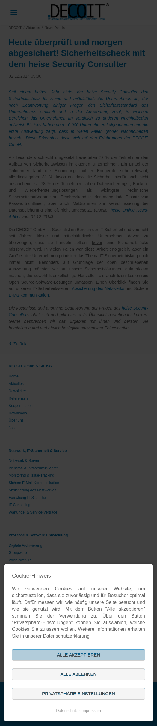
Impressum (91, 710)
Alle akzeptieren (78, 654)
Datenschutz (67, 710)
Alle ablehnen (79, 674)
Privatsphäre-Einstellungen (78, 693)
